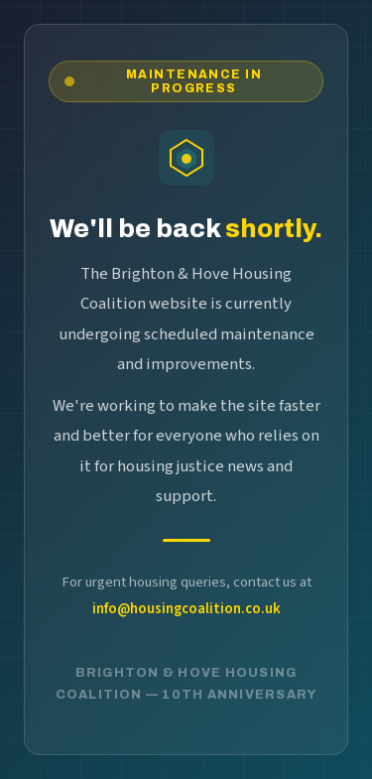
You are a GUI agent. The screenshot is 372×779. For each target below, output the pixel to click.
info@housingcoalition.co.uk (186, 608)
